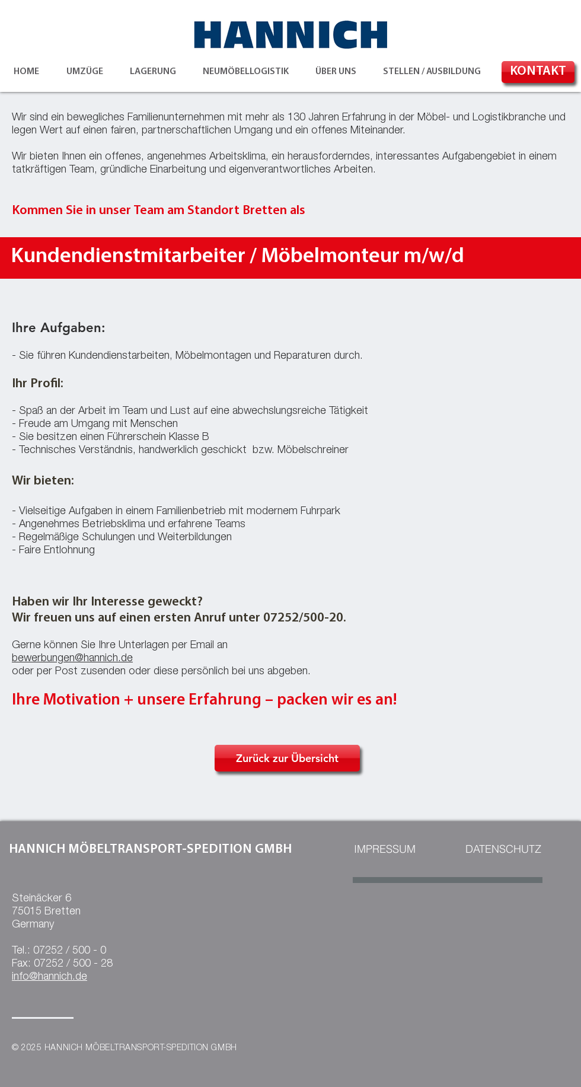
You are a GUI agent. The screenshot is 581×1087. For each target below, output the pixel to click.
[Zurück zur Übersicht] (287, 758)
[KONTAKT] (538, 72)
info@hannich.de (49, 977)
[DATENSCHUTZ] (503, 849)
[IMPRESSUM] (385, 849)
